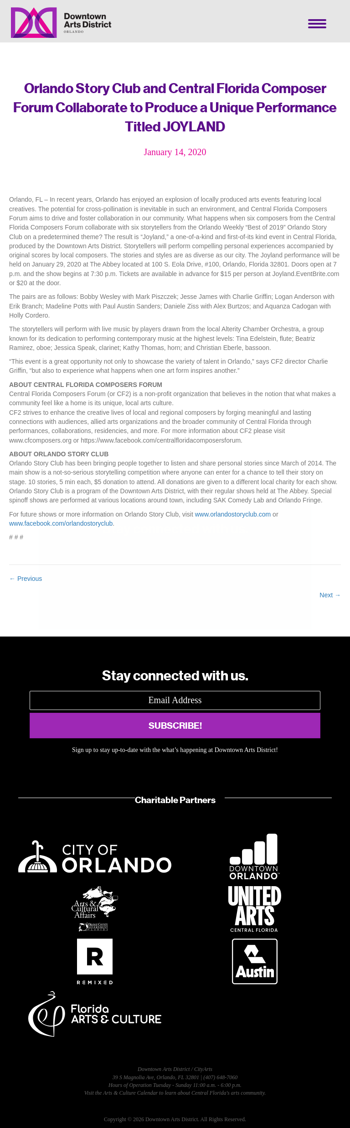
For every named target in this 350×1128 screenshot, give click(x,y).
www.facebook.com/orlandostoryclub (61, 523)
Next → (330, 595)
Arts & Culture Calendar (130, 1093)
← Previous (25, 578)
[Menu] (317, 23)
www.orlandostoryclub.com (233, 514)
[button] (175, 725)
